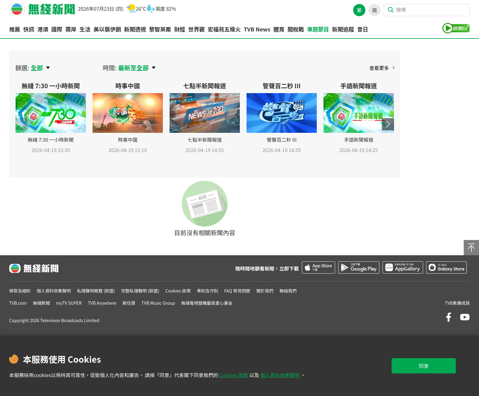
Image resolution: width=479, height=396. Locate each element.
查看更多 (379, 67)
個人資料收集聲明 (279, 375)
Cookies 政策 (233, 375)
